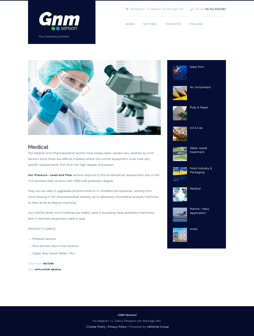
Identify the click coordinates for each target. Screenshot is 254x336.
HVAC (194, 229)
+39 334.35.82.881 (215, 9)
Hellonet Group (158, 327)
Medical (56, 270)
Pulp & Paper (199, 107)
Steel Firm (197, 67)
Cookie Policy (96, 327)
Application (42, 270)
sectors (48, 264)
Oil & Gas (196, 128)
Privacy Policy (117, 327)
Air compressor (200, 87)
